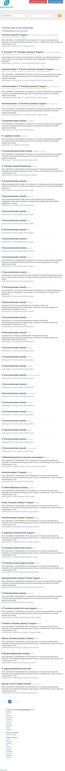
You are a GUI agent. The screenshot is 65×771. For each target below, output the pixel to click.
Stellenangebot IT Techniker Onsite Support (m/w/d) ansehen (20, 572)
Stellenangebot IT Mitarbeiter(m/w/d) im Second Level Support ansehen (24, 466)
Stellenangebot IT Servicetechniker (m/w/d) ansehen (18, 190)
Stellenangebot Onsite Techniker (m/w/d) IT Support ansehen (20, 511)
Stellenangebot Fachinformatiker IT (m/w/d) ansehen (18, 481)
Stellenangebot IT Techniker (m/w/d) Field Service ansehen (20, 557)
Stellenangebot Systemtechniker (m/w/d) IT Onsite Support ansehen (22, 587)
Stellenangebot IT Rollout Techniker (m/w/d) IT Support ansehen (21, 632)
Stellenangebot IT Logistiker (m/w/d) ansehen (15, 145)
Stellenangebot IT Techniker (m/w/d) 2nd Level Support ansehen (21, 617)
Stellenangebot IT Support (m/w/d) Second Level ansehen (19, 678)
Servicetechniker (11, 734)
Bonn (7, 727)
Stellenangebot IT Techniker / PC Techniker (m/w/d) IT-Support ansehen (24, 63)
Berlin (8, 714)
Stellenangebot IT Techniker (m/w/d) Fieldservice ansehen (19, 175)
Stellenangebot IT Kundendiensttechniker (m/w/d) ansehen (20, 160)
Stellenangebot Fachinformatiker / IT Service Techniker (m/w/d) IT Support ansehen (27, 80)
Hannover (9, 721)
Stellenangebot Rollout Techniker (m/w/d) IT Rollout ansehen (20, 647)
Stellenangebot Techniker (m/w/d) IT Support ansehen (18, 46)
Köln (7, 745)
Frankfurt (9, 719)
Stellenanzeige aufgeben (38, 1)
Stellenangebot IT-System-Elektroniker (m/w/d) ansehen (19, 662)
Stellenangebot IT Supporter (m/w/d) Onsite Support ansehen (20, 542)
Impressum (3, 770)
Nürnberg (9, 725)
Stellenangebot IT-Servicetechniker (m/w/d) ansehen (18, 205)
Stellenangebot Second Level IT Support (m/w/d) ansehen (19, 693)
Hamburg (9, 712)
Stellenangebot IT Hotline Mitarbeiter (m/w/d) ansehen (18, 496)
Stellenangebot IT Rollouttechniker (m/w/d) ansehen (18, 602)
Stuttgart (8, 729)
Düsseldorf (9, 718)
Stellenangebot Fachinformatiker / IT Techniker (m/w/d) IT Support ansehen (25, 97)
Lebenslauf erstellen (55, 1)
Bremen (8, 723)
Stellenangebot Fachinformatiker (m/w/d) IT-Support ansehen (20, 527)
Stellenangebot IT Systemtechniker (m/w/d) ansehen (18, 130)
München (9, 716)
